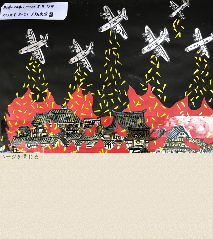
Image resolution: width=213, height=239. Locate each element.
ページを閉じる (19, 156)
